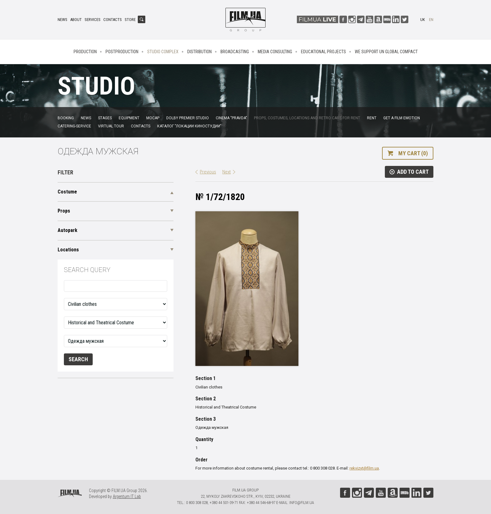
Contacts (112, 19)
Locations (68, 250)
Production (85, 51)
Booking (66, 118)
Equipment (129, 118)
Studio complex (162, 51)
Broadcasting (234, 51)
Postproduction (122, 51)
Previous (208, 172)
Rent (371, 118)
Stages (105, 118)
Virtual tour (111, 126)
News (62, 19)
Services (93, 19)
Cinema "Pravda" (231, 118)
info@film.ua (301, 502)
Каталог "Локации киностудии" (189, 126)
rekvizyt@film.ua (364, 468)
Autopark (67, 230)
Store (130, 19)
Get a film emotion (401, 118)
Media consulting (275, 51)
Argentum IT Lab (127, 496)
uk (422, 19)
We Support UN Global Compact (386, 51)
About (76, 19)
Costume (67, 192)
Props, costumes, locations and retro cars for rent (307, 118)
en (431, 19)
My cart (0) (413, 153)
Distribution (199, 51)
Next (226, 172)
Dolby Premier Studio (187, 118)
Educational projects (323, 51)
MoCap (152, 118)
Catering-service (74, 126)
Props (64, 211)
